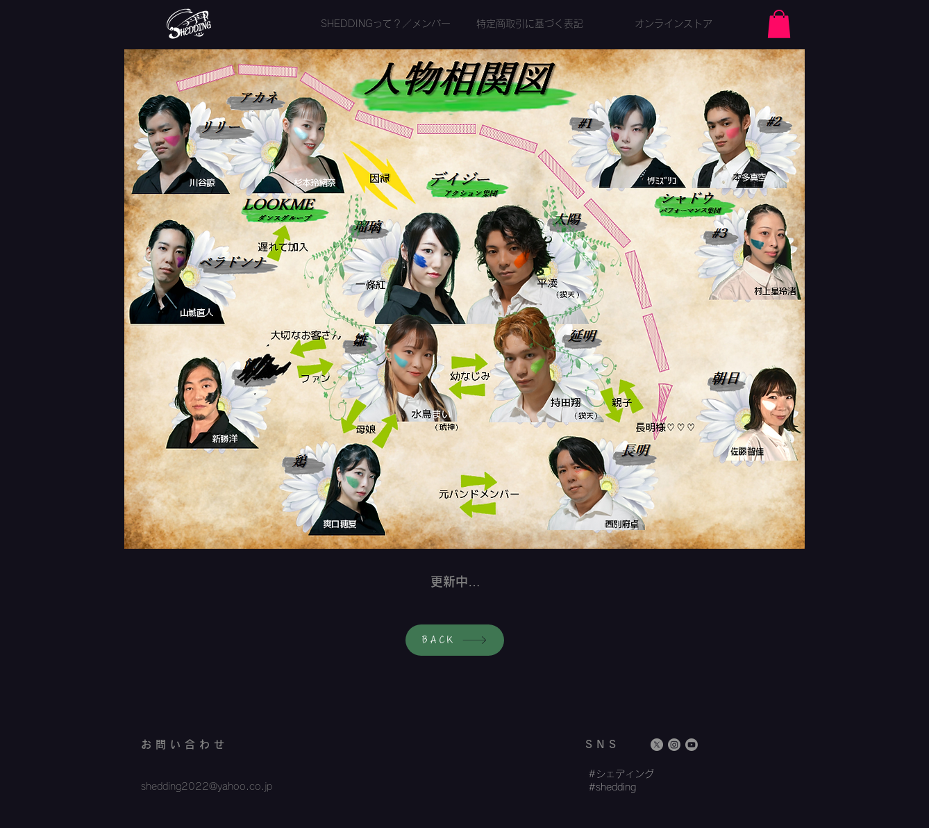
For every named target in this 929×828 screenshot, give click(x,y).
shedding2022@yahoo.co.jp (206, 786)
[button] (779, 24)
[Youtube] (691, 744)
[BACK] (454, 640)
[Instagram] (674, 744)
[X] (657, 744)
